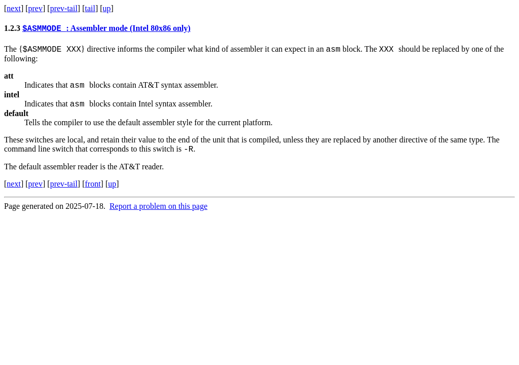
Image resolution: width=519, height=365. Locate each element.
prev (35, 8)
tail (90, 8)
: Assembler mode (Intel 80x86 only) (106, 29)
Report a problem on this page (158, 213)
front (92, 191)
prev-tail (64, 8)
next (14, 8)
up (107, 8)
